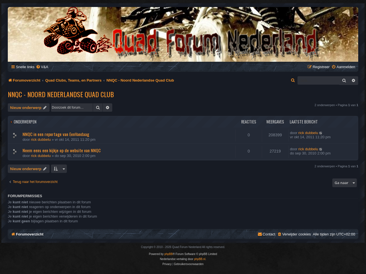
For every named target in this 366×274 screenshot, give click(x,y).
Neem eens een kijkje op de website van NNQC (62, 150)
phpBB (168, 254)
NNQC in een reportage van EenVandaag (56, 134)
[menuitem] (42, 67)
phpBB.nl (200, 259)
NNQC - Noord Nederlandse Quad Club (61, 94)
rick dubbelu (41, 139)
